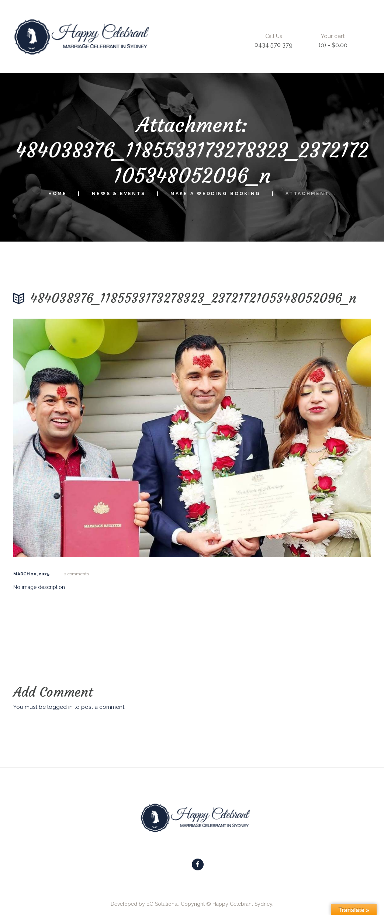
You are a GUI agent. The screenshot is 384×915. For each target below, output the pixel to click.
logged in (60, 707)
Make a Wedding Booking (215, 193)
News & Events (118, 193)
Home (57, 193)
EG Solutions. (162, 904)
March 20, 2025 (31, 573)
